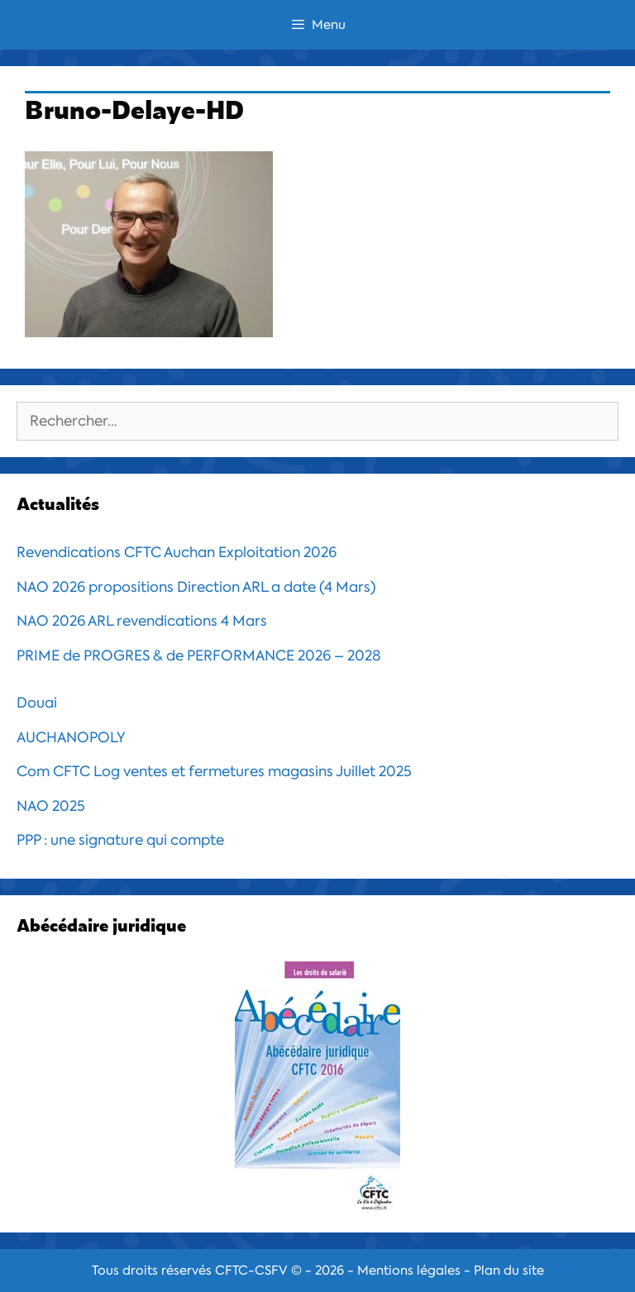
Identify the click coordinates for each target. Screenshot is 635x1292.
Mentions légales (409, 1270)
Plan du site (509, 1270)
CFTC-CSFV (251, 1270)
